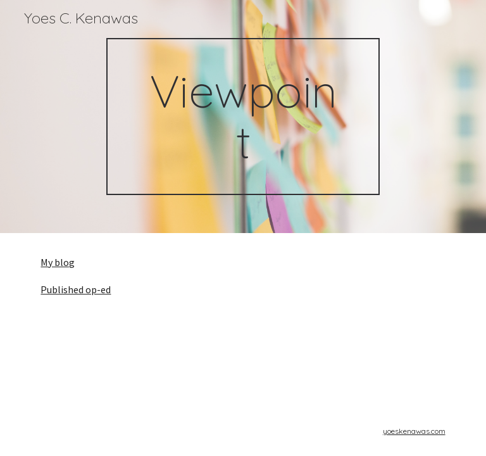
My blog (57, 262)
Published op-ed (75, 289)
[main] (242, 116)
